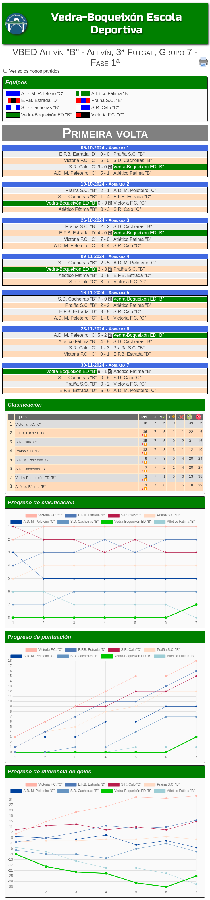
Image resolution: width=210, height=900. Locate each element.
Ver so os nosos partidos (34, 71)
